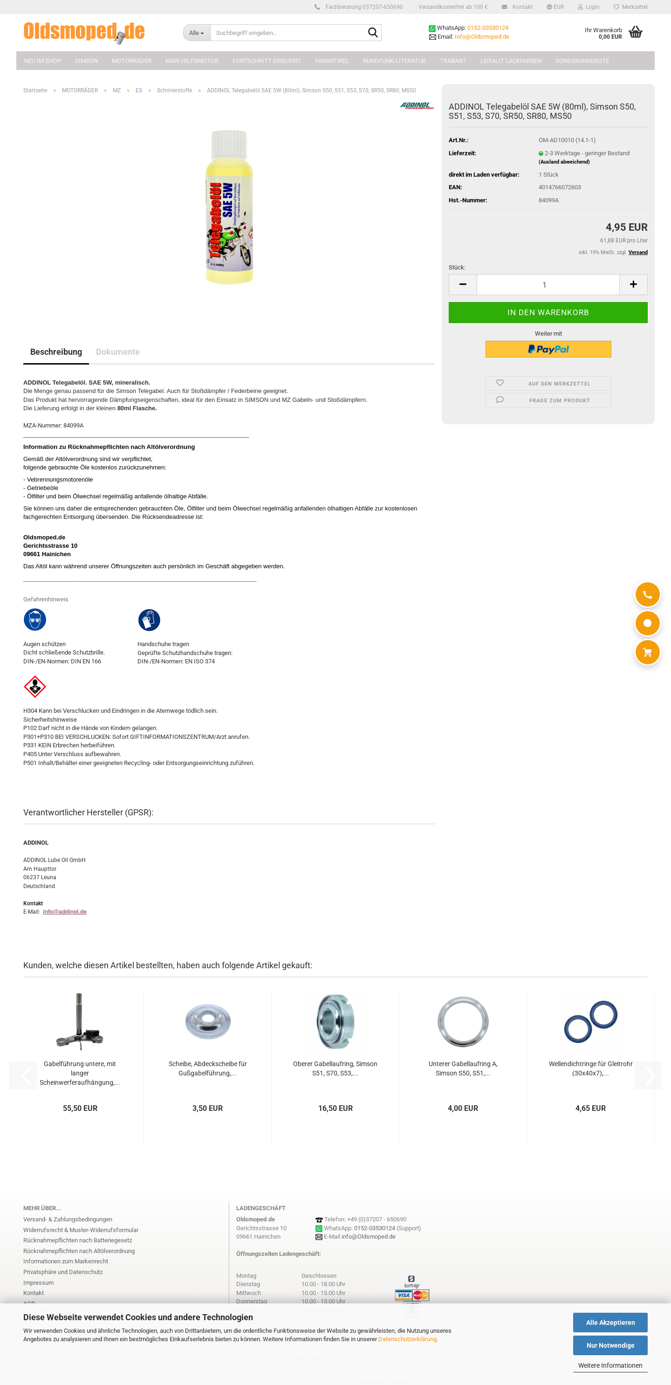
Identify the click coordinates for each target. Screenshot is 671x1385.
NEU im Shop (42, 60)
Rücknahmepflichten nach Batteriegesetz (77, 1240)
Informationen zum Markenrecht (65, 1261)
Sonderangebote (582, 60)
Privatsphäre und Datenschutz (63, 1271)
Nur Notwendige (611, 1345)
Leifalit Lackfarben (510, 60)
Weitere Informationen (610, 1365)
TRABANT (453, 60)
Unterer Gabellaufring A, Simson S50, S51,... (463, 1068)
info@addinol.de (65, 912)
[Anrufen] (648, 594)
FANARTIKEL (332, 60)
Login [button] (589, 7)
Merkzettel (631, 7)
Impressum (38, 1282)
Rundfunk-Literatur (394, 60)
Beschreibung (56, 352)
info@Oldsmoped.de (369, 1236)
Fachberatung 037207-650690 (363, 7)
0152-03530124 (487, 27)
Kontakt (521, 7)
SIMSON (86, 60)
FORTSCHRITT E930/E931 (267, 60)
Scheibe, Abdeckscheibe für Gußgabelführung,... (208, 1068)
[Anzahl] (548, 284)
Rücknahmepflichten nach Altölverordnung (79, 1250)
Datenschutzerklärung (407, 1339)
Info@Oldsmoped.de (482, 36)
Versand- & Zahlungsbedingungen (67, 1219)
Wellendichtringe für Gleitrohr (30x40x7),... (591, 1068)
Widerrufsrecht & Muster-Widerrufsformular (80, 1230)
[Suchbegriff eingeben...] (196, 32)
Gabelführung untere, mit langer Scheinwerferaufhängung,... (80, 1073)
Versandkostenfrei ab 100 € (452, 7)
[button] (555, 7)
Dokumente (118, 352)
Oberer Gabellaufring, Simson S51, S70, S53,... (335, 1068)
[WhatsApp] (648, 623)
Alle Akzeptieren (610, 1322)
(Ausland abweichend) (564, 162)
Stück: (457, 267)
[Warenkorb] (648, 652)
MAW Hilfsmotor (192, 60)
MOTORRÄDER (131, 60)
